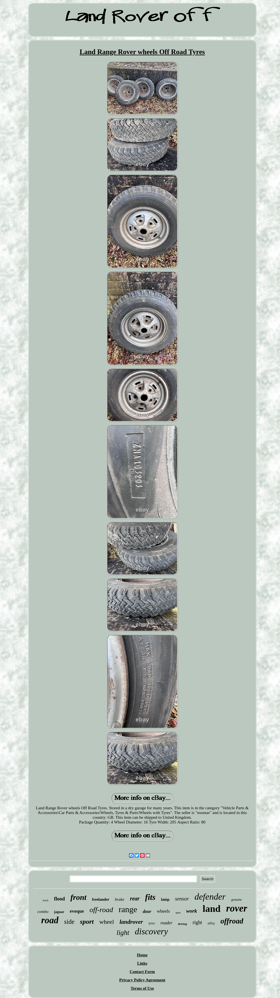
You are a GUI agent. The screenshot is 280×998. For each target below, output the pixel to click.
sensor (182, 899)
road (50, 920)
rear (134, 898)
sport (87, 921)
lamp (165, 899)
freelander (100, 899)
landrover (131, 922)
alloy (211, 923)
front (78, 897)
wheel (106, 921)
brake (119, 899)
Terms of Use (142, 988)
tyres (151, 923)
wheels (163, 911)
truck (45, 900)
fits (150, 897)
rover (236, 908)
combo (42, 911)
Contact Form (142, 971)
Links (142, 963)
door (147, 911)
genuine (236, 900)
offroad (231, 921)
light (122, 932)
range (128, 909)
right (197, 922)
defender (210, 897)
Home (142, 955)
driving (182, 923)
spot (178, 912)
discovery (151, 931)
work (191, 911)
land (211, 909)
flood (59, 899)
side (69, 921)
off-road (101, 910)
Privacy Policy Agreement (142, 980)
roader (166, 922)
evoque (77, 911)
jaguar (59, 912)
